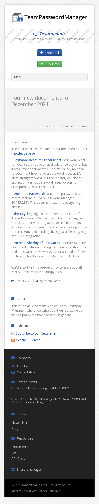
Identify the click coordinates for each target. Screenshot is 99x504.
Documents (19, 447)
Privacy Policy (60, 485)
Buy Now (49, 64)
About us (23, 366)
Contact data (26, 372)
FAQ (14, 453)
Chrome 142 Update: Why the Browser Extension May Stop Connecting (48, 400)
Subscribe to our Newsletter (36, 333)
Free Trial (49, 53)
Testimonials (49, 34)
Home (43, 126)
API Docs (18, 458)
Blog (55, 126)
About (16, 491)
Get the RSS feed (28, 340)
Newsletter (19, 422)
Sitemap (55, 491)
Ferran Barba (37, 485)
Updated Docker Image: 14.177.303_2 (42, 388)
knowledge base (23, 153)
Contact (30, 491)
